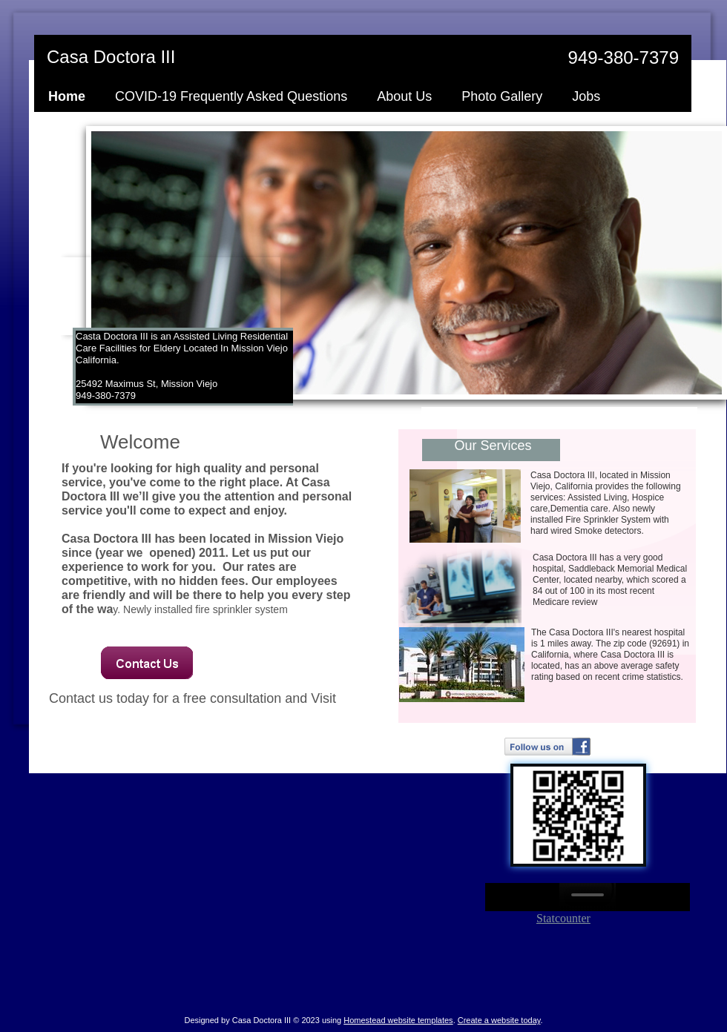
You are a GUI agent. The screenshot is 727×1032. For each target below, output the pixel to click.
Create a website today (499, 1020)
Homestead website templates (398, 1020)
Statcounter (563, 918)
